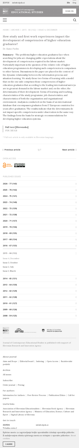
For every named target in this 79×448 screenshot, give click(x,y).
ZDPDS (6, 2)
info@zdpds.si (42, 425)
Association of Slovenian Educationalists (21, 408)
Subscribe (8, 380)
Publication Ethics (57, 395)
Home (6, 29)
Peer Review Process (36, 395)
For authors (8, 390)
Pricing (21, 385)
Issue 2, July (8, 267)
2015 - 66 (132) (29, 29)
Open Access (52, 361)
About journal (10, 357)
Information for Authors (14, 395)
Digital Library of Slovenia (23, 414)
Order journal (9, 385)
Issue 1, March (9, 271)
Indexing (40, 361)
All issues (7, 374)
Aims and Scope (10, 361)
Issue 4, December (47, 29)
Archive (16, 29)
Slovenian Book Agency (52, 408)
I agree (8, 444)
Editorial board (26, 361)
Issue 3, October (10, 262)
